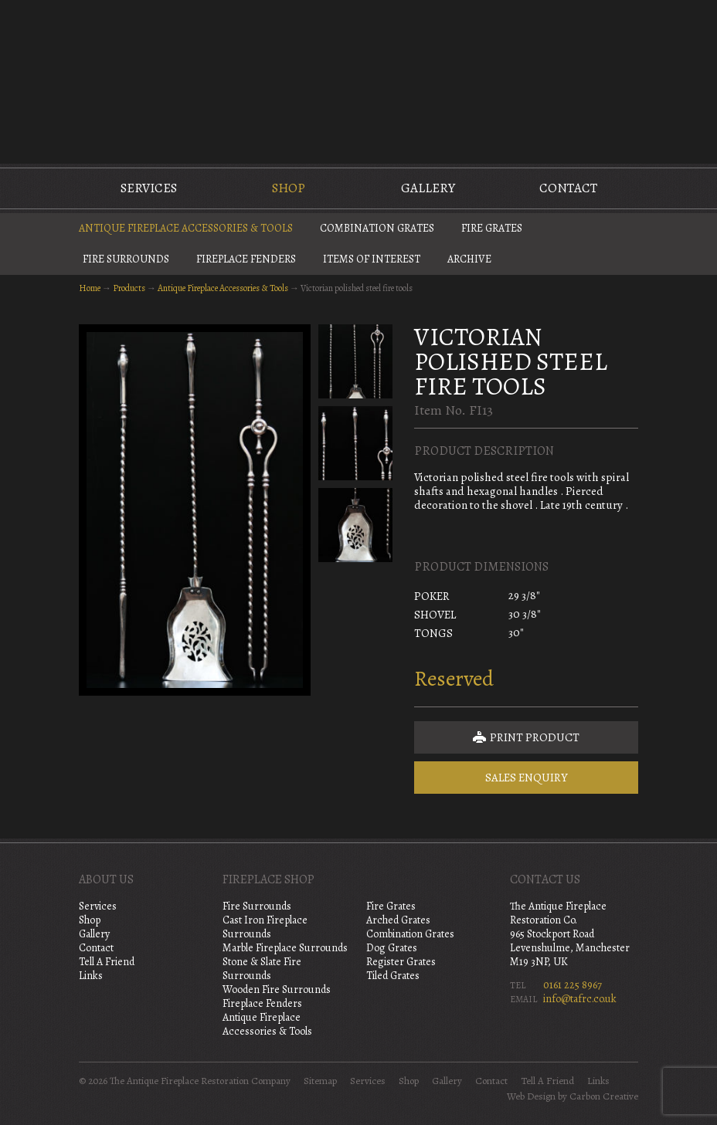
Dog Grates (391, 947)
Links (91, 975)
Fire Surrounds (126, 259)
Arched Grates (398, 920)
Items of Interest (371, 259)
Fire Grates (491, 228)
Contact (568, 188)
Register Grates (401, 961)
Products (129, 288)
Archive (469, 259)
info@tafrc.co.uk (580, 998)
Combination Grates (377, 228)
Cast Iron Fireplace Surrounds (265, 927)
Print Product (526, 737)
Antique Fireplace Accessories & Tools (186, 228)
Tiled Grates (393, 975)
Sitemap (320, 1081)
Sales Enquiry (526, 777)
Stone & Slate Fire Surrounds (262, 968)
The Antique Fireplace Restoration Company (358, 80)
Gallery (428, 188)
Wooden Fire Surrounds (277, 989)
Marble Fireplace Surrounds (285, 947)
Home (89, 288)
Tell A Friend (106, 961)
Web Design (531, 1096)
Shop (288, 188)
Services (149, 188)
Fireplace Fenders (246, 259)
